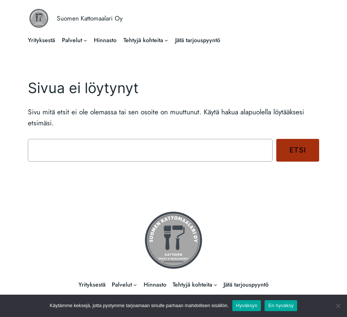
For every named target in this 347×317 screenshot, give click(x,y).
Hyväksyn (246, 305)
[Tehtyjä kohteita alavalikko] (166, 40)
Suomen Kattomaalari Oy (90, 18)
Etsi (297, 149)
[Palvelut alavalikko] (85, 40)
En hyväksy (281, 305)
